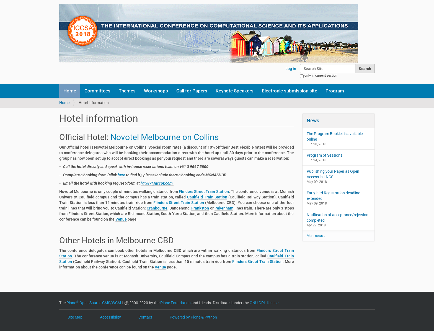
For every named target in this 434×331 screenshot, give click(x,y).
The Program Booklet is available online (335, 136)
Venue (121, 219)
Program (335, 91)
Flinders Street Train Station (204, 191)
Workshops (156, 91)
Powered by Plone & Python (193, 317)
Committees (97, 91)
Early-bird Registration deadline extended (333, 196)
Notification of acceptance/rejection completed (337, 218)
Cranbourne (157, 208)
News (313, 120)
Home (69, 91)
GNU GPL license (264, 303)
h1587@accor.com (157, 183)
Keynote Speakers (235, 91)
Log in (290, 68)
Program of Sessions (324, 155)
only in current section (320, 75)
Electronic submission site (289, 91)
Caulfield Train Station (207, 197)
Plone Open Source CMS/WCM (93, 303)
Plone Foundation (175, 303)
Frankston (200, 208)
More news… (316, 236)
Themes (127, 91)
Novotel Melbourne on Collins (165, 137)
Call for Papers (191, 91)
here (121, 175)
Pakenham (224, 208)
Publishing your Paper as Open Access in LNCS (333, 174)
